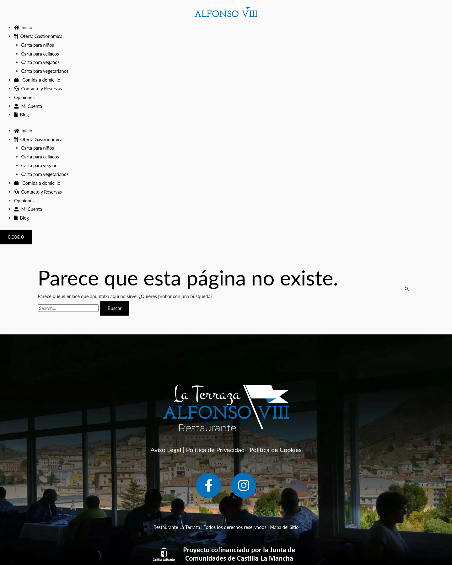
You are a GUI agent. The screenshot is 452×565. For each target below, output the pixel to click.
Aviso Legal (165, 449)
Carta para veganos (41, 62)
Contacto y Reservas (38, 88)
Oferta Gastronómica (39, 36)
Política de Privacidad (215, 449)
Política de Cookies (276, 449)
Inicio (23, 27)
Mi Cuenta (28, 106)
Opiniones (24, 97)
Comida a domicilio (38, 80)
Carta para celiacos (40, 53)
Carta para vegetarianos (45, 71)
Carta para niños (38, 45)
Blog (21, 114)
